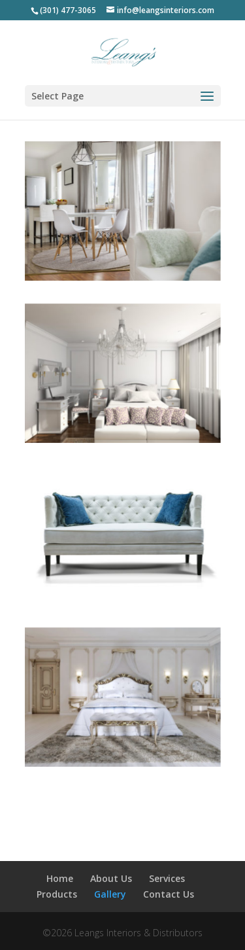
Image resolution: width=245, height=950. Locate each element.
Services (167, 878)
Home (59, 878)
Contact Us (168, 894)
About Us (111, 878)
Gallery (110, 894)
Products (57, 894)
